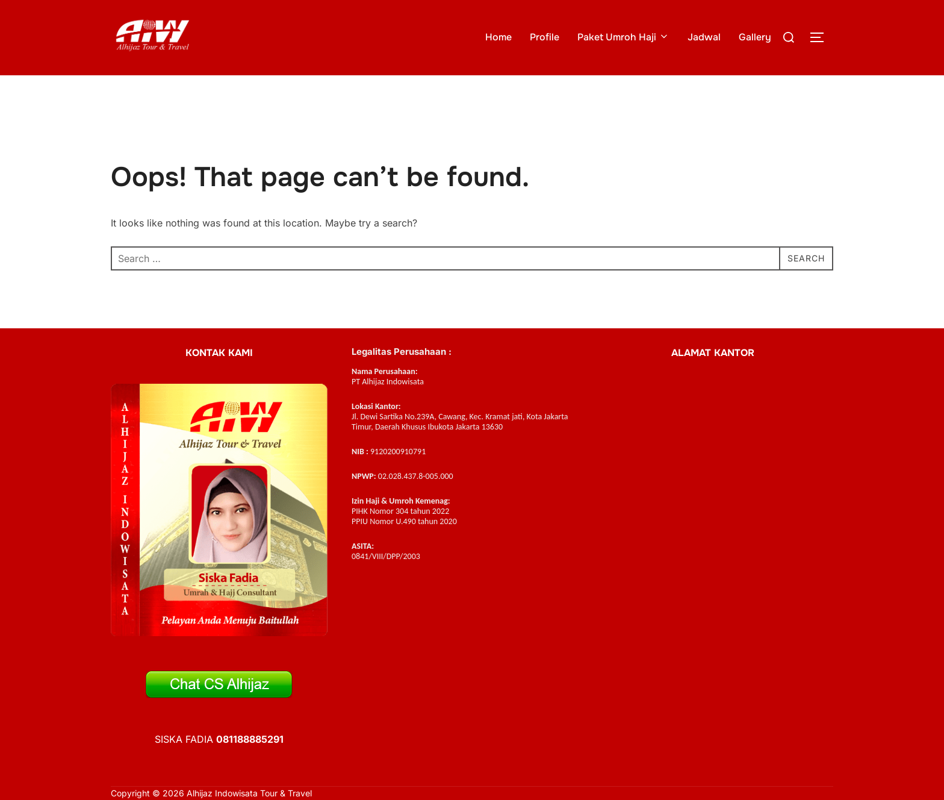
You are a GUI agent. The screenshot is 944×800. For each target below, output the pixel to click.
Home (498, 37)
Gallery (755, 37)
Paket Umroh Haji (623, 37)
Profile (544, 37)
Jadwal (704, 37)
